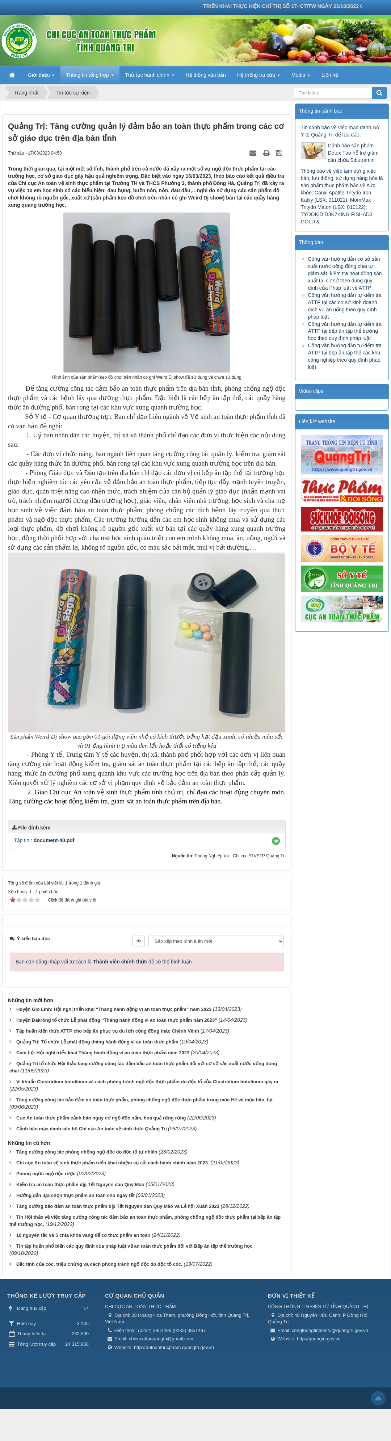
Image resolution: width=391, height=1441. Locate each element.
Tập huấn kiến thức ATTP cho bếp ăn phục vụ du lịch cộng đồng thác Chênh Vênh (107, 1031)
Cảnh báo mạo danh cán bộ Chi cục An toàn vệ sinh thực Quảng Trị (91, 1128)
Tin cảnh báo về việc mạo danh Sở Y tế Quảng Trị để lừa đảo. (340, 131)
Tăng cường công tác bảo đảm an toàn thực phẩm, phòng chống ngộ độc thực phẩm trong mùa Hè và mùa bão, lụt (144, 1099)
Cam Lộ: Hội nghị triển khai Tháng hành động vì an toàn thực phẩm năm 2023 (102, 1052)
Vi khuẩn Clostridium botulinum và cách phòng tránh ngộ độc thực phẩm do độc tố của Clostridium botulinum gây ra (147, 1081)
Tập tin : (44, 840)
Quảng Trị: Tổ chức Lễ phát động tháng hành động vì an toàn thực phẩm (97, 1042)
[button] (276, 841)
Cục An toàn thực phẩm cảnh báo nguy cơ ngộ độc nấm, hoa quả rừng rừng (101, 1118)
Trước (284, 373)
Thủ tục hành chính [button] (150, 77)
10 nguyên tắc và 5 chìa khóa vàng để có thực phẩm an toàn (83, 1235)
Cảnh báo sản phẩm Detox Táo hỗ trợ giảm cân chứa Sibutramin (353, 153)
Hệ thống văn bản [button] (206, 75)
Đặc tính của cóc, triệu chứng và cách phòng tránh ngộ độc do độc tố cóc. (99, 1264)
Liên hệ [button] (329, 75)
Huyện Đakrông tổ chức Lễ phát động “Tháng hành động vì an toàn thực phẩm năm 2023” (116, 1020)
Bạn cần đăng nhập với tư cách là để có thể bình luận (104, 962)
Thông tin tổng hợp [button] (90, 77)
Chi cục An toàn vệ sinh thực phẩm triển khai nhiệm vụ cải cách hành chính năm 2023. (112, 1162)
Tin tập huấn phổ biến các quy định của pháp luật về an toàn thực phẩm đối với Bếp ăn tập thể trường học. (135, 1246)
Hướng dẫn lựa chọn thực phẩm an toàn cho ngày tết (75, 1195)
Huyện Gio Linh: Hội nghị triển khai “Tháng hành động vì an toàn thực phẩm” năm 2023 (113, 1009)
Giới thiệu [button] (41, 77)
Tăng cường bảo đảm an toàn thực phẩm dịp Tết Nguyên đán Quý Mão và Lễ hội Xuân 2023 (117, 1206)
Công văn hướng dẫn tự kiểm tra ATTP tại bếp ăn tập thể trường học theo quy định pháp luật (345, 331)
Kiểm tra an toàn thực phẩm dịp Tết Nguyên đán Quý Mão (80, 1184)
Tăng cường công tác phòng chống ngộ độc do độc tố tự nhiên (86, 1152)
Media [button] (300, 77)
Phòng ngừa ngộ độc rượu (46, 1173)
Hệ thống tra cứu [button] (258, 77)
